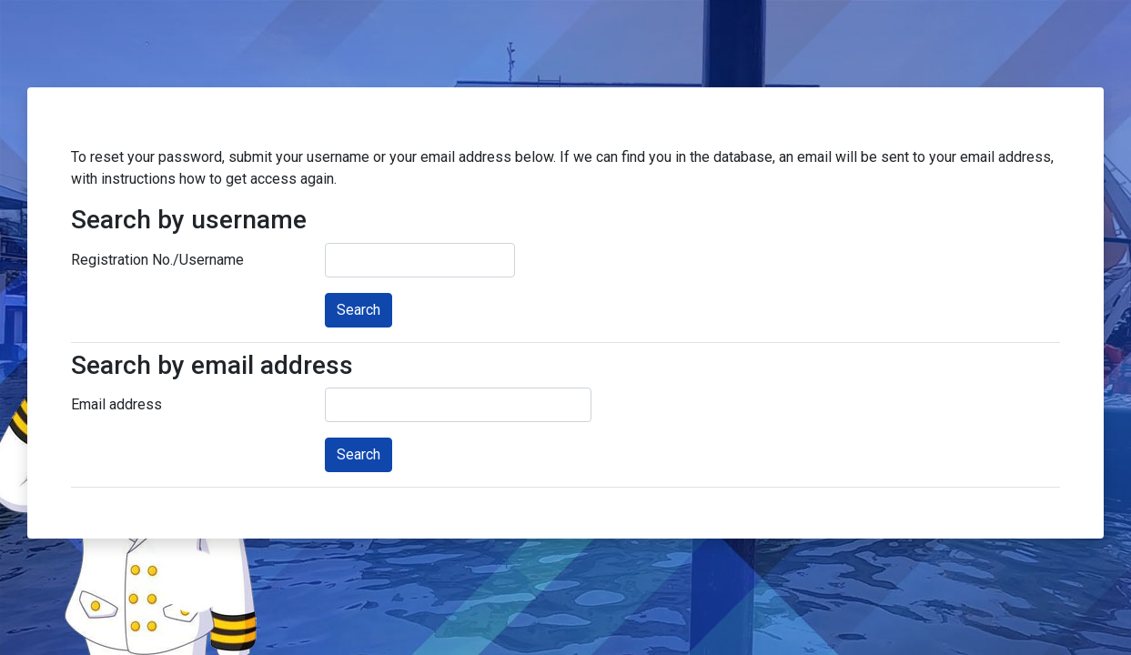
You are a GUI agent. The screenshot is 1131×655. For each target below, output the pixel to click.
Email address (116, 404)
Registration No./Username (157, 259)
